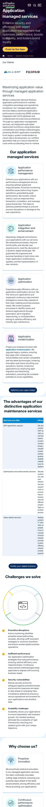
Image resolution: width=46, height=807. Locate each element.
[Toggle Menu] (40, 5)
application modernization (18, 349)
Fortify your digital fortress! (23, 566)
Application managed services (24, 56)
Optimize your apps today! (23, 390)
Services (10, 56)
